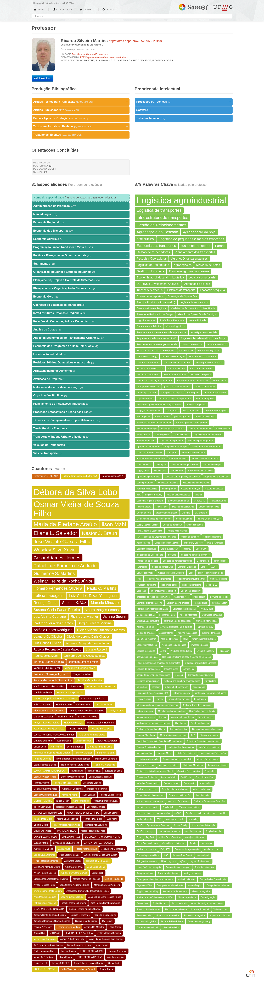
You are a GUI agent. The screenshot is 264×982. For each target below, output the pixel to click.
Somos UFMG (193, 6)
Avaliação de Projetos (80, 379)
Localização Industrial (80, 354)
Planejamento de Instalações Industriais (80, 403)
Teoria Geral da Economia (80, 428)
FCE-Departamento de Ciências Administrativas (103, 57)
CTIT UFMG (250, 973)
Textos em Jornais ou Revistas (80, 126)
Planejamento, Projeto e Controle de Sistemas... (80, 280)
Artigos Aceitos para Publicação (80, 101)
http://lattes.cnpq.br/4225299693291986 (136, 41)
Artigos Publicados (80, 110)
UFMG (223, 8)
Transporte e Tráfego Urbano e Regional (80, 436)
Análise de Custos (80, 329)
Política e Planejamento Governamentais (80, 255)
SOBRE (108, 9)
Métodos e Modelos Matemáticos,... (80, 387)
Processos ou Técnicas (183, 101)
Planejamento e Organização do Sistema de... (80, 288)
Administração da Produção (80, 206)
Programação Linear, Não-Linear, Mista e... (80, 247)
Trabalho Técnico (183, 118)
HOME (39, 9)
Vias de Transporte (80, 453)
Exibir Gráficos (42, 78)
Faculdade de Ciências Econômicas (90, 54)
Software (183, 110)
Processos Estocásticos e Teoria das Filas (80, 412)
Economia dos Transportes (80, 230)
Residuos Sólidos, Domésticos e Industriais (80, 362)
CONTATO (87, 9)
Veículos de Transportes (80, 445)
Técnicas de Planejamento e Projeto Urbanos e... (80, 420)
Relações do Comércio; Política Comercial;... (80, 321)
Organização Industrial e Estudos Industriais (80, 271)
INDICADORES (62, 9)
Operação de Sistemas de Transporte (80, 304)
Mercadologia (80, 214)
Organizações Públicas (80, 395)
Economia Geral (80, 296)
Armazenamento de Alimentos (80, 370)
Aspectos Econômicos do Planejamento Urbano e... (80, 337)
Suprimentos (80, 263)
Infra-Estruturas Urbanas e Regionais (80, 313)
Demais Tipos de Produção (80, 118)
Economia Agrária (80, 239)
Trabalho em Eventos (80, 134)
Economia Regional (80, 222)
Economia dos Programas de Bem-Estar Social (80, 346)
